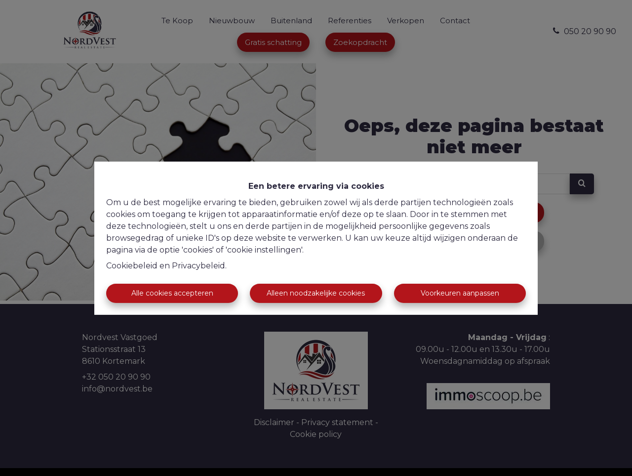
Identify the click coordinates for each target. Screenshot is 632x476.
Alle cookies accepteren (172, 293)
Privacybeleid (198, 265)
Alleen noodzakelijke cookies (316, 293)
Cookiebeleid (132, 265)
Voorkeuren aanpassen (460, 293)
